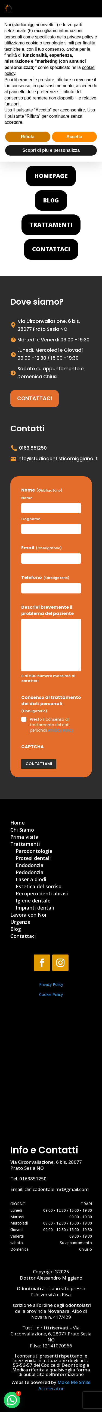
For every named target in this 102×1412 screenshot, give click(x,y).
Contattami (39, 763)
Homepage (51, 176)
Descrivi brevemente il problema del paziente (47, 610)
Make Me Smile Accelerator (64, 1385)
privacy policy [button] (80, 37)
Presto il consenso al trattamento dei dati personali (52, 725)
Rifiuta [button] (28, 136)
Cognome (30, 519)
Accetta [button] (74, 136)
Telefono (45, 578)
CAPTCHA (32, 747)
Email (41, 548)
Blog (51, 200)
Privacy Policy (61, 730)
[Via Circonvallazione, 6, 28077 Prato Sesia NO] (51, 1080)
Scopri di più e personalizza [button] (51, 150)
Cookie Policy (51, 994)
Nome (26, 498)
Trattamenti (51, 224)
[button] (12, 1400)
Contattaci (51, 249)
